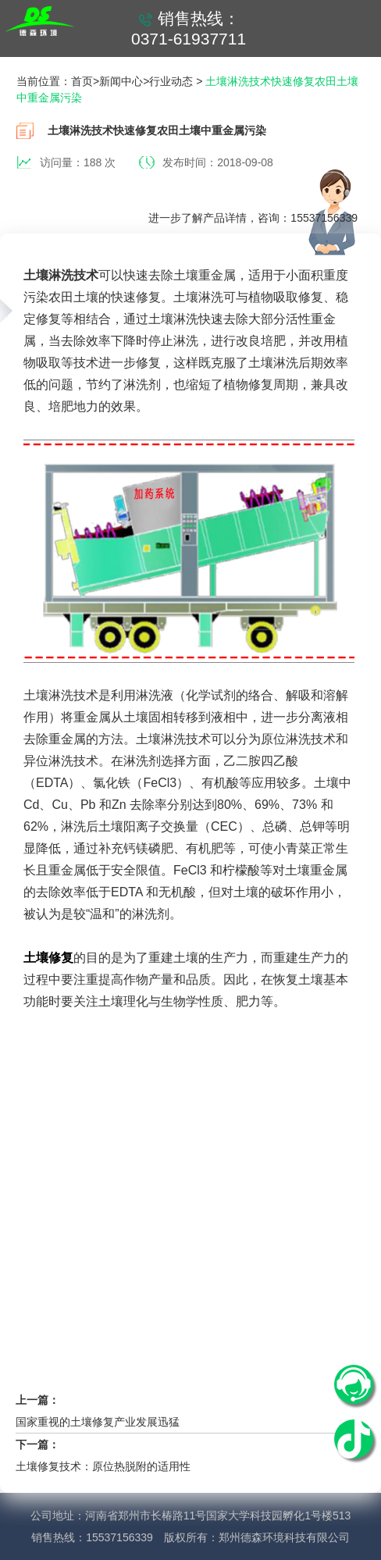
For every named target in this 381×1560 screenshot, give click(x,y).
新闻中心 (121, 81)
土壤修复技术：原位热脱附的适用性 (103, 1466)
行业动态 (171, 81)
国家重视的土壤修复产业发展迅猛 (98, 1422)
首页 (82, 81)
